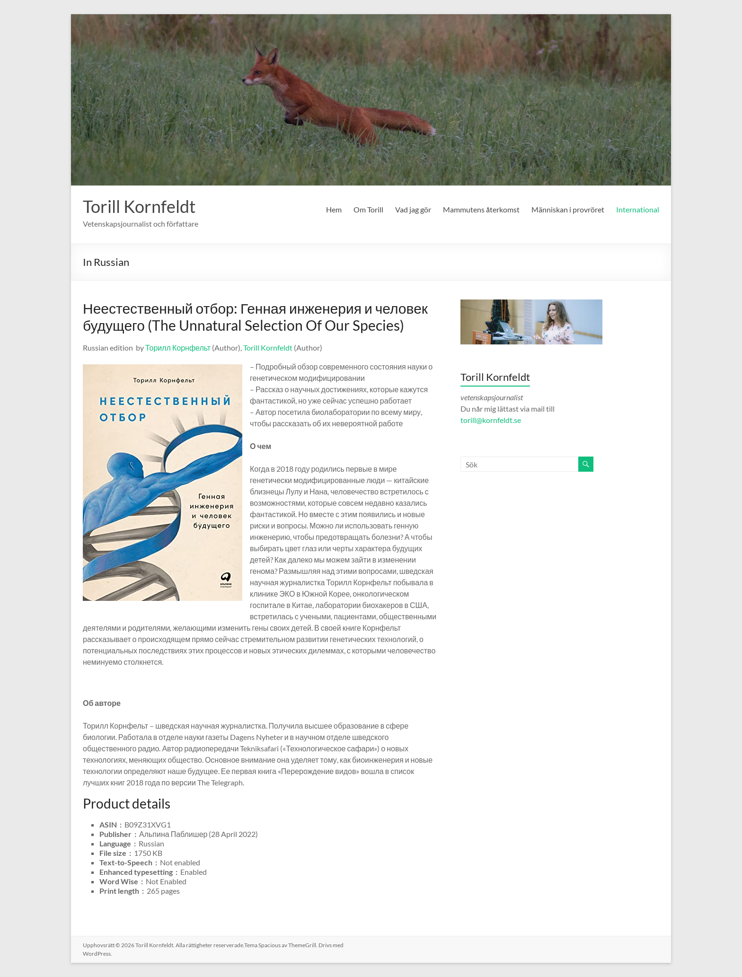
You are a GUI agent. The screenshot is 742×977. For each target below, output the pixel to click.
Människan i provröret (567, 209)
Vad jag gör (413, 209)
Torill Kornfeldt (139, 206)
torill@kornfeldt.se (491, 419)
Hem (334, 209)
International (637, 209)
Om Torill (368, 209)
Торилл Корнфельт (178, 347)
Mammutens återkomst (481, 209)
